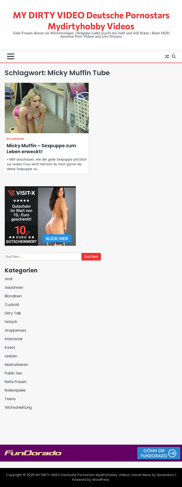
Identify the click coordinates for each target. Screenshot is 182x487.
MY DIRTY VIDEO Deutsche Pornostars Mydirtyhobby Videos (91, 20)
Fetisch (11, 321)
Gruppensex (15, 330)
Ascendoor (165, 475)
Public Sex (13, 373)
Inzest (10, 347)
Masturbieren (16, 364)
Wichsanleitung (18, 407)
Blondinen (13, 296)
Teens (10, 398)
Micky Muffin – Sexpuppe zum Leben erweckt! (41, 149)
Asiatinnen (14, 287)
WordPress (100, 479)
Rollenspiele (15, 139)
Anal (8, 278)
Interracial (13, 338)
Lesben (11, 356)
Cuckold (12, 304)
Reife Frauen (16, 381)
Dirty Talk (13, 313)
